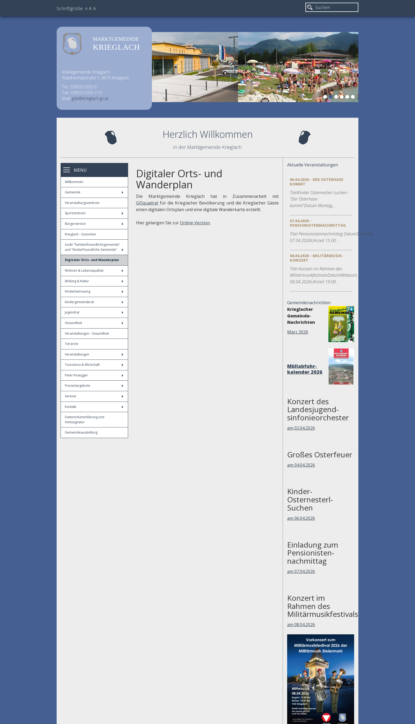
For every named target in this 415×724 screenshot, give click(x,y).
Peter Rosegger (94, 375)
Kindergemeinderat (94, 302)
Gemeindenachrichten (309, 303)
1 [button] (325, 97)
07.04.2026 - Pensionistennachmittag (318, 223)
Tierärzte (71, 343)
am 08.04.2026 (301, 624)
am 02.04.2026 (301, 428)
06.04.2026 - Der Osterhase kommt (316, 181)
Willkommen (74, 182)
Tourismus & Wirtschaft (94, 364)
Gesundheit (94, 323)
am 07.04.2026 (301, 571)
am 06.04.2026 (301, 518)
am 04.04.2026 (301, 465)
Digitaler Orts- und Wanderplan (92, 260)
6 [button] (353, 97)
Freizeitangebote (94, 385)
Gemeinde (94, 192)
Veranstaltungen (94, 354)
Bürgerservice (94, 223)
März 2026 (297, 332)
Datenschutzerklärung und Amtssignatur (84, 419)
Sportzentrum (94, 213)
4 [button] (342, 97)
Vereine (94, 396)
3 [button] (337, 97)
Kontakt (94, 406)
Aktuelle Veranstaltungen (312, 165)
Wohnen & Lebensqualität (94, 270)
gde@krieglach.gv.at (90, 98)
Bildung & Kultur (94, 281)
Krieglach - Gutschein (80, 234)
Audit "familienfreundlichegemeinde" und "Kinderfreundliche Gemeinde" (94, 247)
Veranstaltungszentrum (82, 203)
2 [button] (331, 97)
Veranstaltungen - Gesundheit (87, 333)
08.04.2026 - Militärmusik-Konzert (316, 258)
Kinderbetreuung (94, 291)
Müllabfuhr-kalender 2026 (304, 369)
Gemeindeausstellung (81, 432)
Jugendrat (94, 312)
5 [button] (348, 97)
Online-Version (195, 223)
